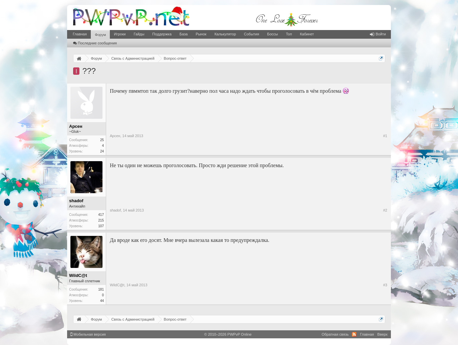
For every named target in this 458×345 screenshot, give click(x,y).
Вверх (382, 334)
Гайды (139, 34)
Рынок (201, 34)
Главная (80, 34)
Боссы (272, 34)
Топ (289, 34)
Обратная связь (335, 334)
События (251, 34)
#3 (385, 285)
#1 (385, 136)
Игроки (120, 34)
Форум (100, 35)
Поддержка (161, 34)
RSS (354, 334)
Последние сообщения (95, 43)
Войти (378, 34)
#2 (385, 210)
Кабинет (307, 34)
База (184, 34)
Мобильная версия (88, 334)
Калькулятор (225, 34)
